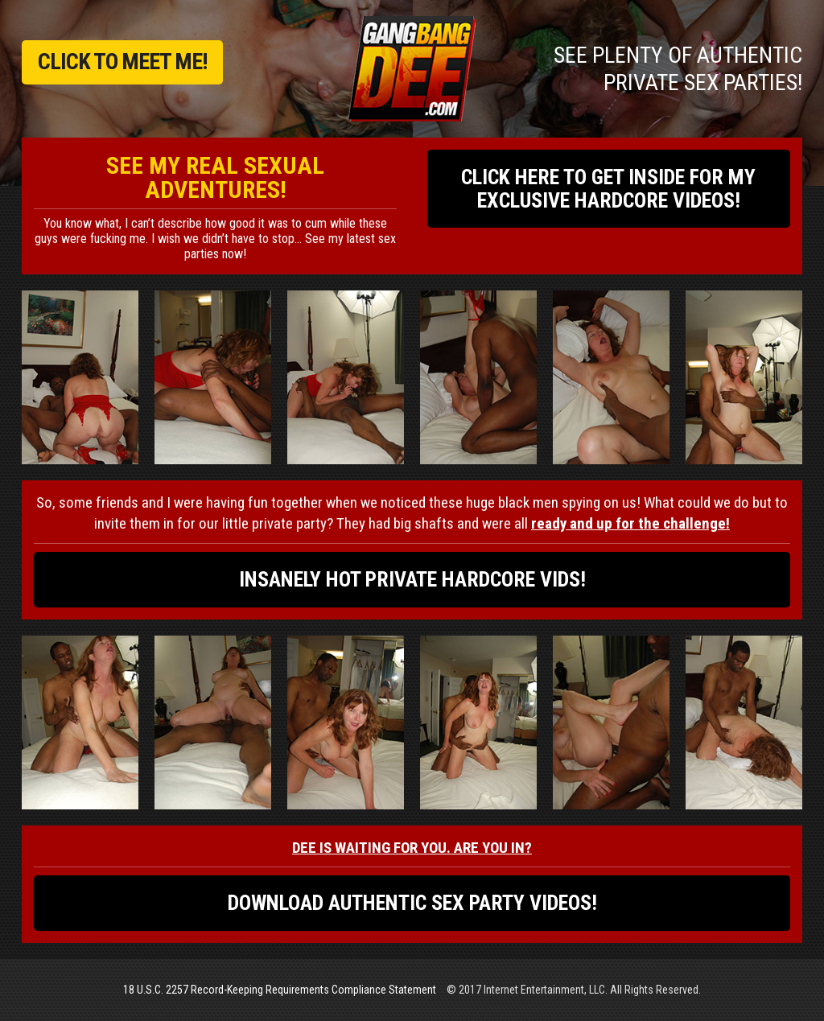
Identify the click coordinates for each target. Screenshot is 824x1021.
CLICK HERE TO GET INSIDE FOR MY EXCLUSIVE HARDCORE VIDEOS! (608, 188)
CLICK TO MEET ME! (122, 61)
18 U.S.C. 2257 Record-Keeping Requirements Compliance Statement (279, 989)
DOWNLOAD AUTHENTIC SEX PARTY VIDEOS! (412, 903)
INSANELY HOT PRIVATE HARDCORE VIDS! (412, 579)
